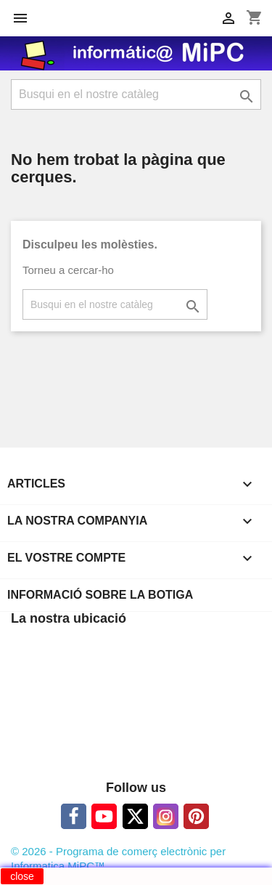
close (22, 876)
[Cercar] (136, 94)
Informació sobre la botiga (100, 595)
